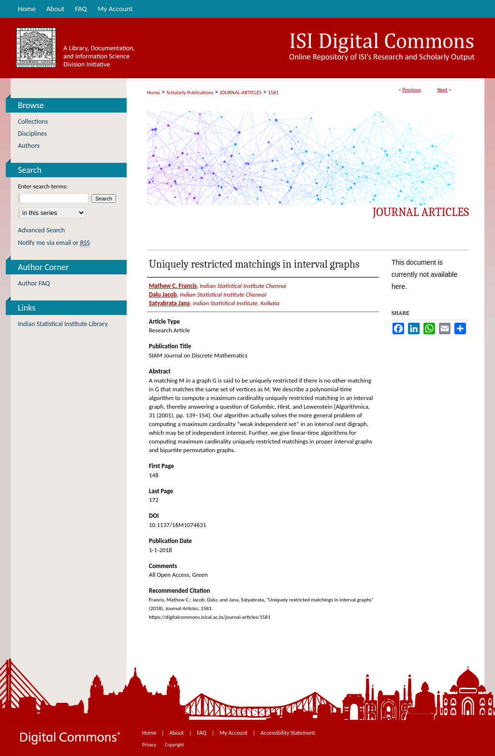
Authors (29, 146)
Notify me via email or (54, 243)
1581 (273, 92)
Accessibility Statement (288, 732)
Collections (33, 121)
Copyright (174, 745)
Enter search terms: (43, 186)
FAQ (202, 732)
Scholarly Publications (189, 92)
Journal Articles (421, 212)
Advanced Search (41, 230)
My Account (234, 732)
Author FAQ (34, 283)
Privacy (149, 745)
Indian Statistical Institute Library (63, 324)
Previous (411, 89)
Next (442, 89)
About (177, 732)
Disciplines (32, 133)
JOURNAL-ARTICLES (241, 92)
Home (153, 92)
